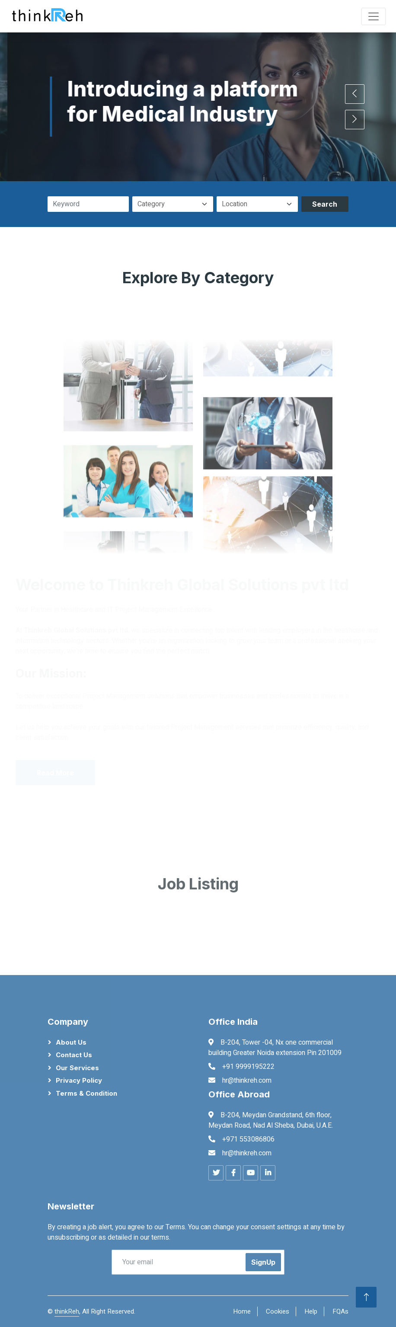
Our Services (77, 1068)
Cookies (277, 1311)
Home (242, 1311)
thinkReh (66, 1311)
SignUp (263, 1262)
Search (324, 204)
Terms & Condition (86, 1093)
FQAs (340, 1311)
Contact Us (74, 1055)
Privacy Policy (79, 1080)
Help (310, 1311)
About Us (71, 1042)
